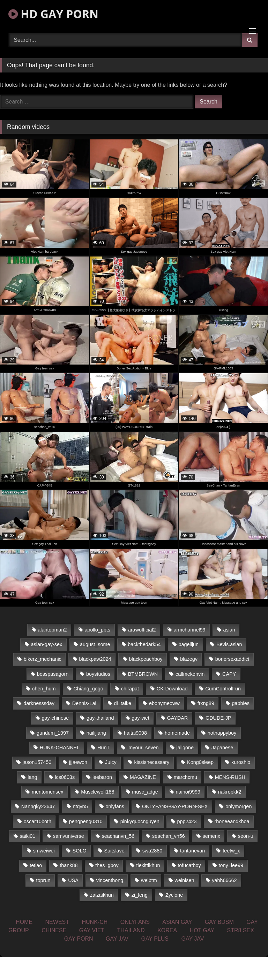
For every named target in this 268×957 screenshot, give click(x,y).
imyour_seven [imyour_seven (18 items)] (143, 747)
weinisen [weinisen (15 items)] (184, 880)
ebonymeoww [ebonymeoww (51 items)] (164, 703)
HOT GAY (202, 930)
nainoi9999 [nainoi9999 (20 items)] (188, 792)
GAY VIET (91, 930)
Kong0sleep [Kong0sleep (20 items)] (200, 762)
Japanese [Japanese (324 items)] (222, 747)
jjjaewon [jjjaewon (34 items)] (78, 762)
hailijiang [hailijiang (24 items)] (96, 733)
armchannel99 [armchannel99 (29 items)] (189, 630)
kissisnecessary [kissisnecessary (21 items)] (152, 762)
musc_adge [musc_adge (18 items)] (145, 792)
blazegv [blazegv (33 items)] (189, 659)
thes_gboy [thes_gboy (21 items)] (106, 865)
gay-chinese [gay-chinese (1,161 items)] (55, 718)
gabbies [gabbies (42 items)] (241, 703)
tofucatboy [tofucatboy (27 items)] (189, 865)
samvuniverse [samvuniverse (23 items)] (68, 836)
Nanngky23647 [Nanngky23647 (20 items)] (38, 806)
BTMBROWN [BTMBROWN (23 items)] (143, 674)
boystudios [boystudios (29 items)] (98, 674)
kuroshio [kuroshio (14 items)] (240, 762)
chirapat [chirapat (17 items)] (130, 688)
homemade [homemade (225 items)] (177, 733)
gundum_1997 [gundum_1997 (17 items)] (53, 733)
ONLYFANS (135, 922)
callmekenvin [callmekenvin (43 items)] (190, 674)
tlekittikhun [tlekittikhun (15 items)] (148, 865)
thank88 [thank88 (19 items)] (68, 865)
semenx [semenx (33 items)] (211, 836)
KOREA (167, 930)
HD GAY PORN (53, 13)
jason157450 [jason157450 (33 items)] (37, 762)
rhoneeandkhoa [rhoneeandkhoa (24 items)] (231, 821)
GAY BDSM (219, 922)
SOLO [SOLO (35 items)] (80, 850)
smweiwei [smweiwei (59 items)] (43, 850)
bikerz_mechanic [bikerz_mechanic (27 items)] (42, 659)
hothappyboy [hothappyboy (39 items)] (222, 733)
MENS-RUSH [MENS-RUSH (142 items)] (230, 777)
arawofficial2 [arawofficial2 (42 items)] (142, 630)
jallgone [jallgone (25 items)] (185, 747)
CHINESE (54, 930)
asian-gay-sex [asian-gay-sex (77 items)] (46, 644)
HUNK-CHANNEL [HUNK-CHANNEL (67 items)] (60, 747)
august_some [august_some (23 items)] (95, 644)
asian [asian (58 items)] (229, 630)
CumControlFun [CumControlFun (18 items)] (223, 688)
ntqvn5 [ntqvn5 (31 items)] (80, 806)
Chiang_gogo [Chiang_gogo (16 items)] (88, 688)
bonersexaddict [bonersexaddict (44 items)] (232, 659)
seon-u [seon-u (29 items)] (245, 836)
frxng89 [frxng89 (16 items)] (206, 703)
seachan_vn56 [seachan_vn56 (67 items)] (168, 836)
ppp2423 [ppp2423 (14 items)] (187, 821)
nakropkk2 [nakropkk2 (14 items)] (229, 792)
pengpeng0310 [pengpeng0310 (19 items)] (86, 821)
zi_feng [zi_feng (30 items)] (140, 895)
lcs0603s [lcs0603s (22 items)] (65, 777)
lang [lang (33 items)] (32, 777)
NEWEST (57, 922)
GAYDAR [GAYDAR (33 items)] (177, 718)
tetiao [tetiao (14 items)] (36, 865)
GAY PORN (78, 939)
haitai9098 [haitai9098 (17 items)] (135, 733)
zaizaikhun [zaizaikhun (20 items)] (102, 895)
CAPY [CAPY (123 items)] (229, 674)
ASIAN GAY (177, 922)
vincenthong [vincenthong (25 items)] (110, 880)
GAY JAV (117, 939)
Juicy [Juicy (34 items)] (111, 762)
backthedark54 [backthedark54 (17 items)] (144, 644)
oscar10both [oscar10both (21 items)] (37, 821)
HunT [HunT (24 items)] (103, 747)
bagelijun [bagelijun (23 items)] (189, 644)
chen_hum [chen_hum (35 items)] (43, 688)
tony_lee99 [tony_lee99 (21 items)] (231, 865)
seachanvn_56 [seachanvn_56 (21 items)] (118, 836)
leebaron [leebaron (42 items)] (102, 777)
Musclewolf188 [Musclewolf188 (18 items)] (97, 792)
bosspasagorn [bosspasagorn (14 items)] (52, 674)
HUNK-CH (94, 922)
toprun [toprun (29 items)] (43, 880)
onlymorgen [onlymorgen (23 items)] (238, 806)
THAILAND (131, 930)
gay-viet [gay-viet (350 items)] (140, 718)
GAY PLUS (155, 939)
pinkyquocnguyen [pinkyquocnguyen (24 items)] (139, 821)
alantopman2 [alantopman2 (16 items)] (52, 630)
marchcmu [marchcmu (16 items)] (185, 777)
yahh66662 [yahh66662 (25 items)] (224, 880)
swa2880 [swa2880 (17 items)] (152, 850)
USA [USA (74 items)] (73, 880)
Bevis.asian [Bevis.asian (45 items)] (229, 644)
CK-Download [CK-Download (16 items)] (172, 688)
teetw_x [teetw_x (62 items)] (231, 850)
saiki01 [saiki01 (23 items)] (27, 836)
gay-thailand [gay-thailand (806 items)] (100, 718)
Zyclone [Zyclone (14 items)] (174, 895)
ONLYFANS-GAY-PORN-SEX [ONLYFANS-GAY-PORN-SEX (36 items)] (175, 806)
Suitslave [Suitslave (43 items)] (114, 850)
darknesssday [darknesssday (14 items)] (38, 703)
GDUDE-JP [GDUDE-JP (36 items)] (218, 718)
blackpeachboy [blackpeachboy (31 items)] (145, 659)
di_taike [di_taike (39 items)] (122, 703)
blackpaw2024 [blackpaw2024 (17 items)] (95, 659)
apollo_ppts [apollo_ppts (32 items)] (97, 630)
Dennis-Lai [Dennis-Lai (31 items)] (84, 703)
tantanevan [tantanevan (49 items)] (192, 850)
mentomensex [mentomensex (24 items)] (47, 792)
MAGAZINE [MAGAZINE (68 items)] (143, 777)
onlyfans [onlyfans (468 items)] (114, 806)
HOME (24, 922)
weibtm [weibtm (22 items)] (149, 880)
